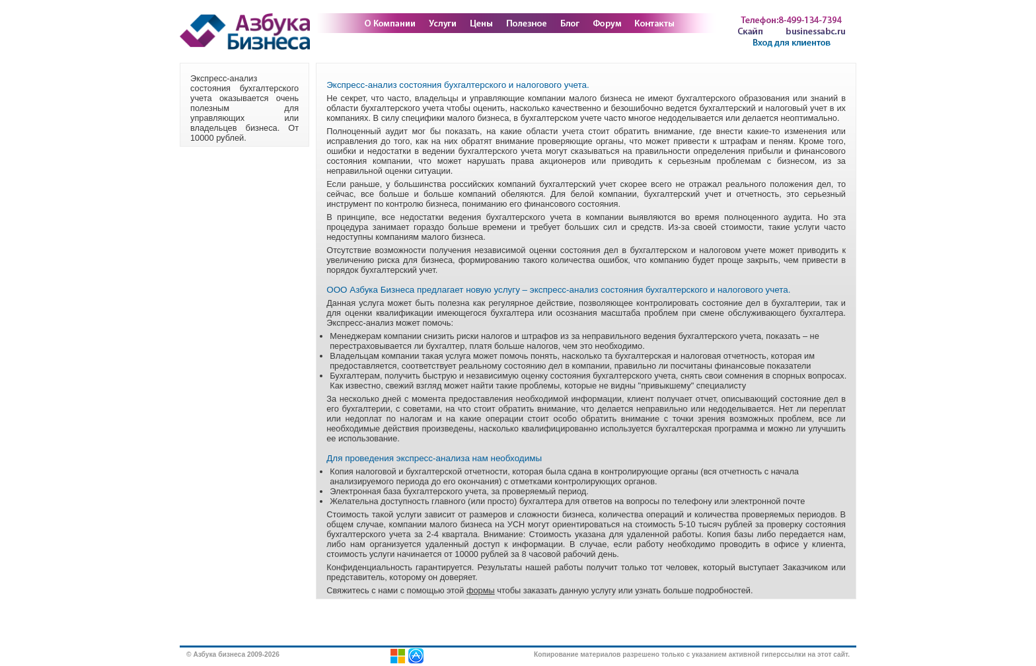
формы (480, 590)
